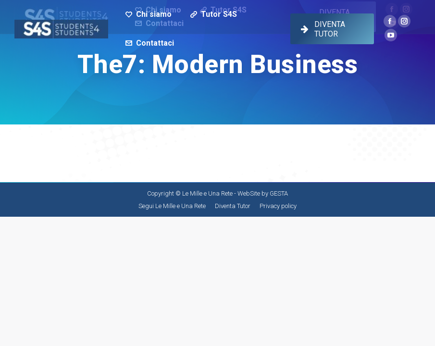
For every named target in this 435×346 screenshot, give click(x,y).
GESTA (279, 193)
